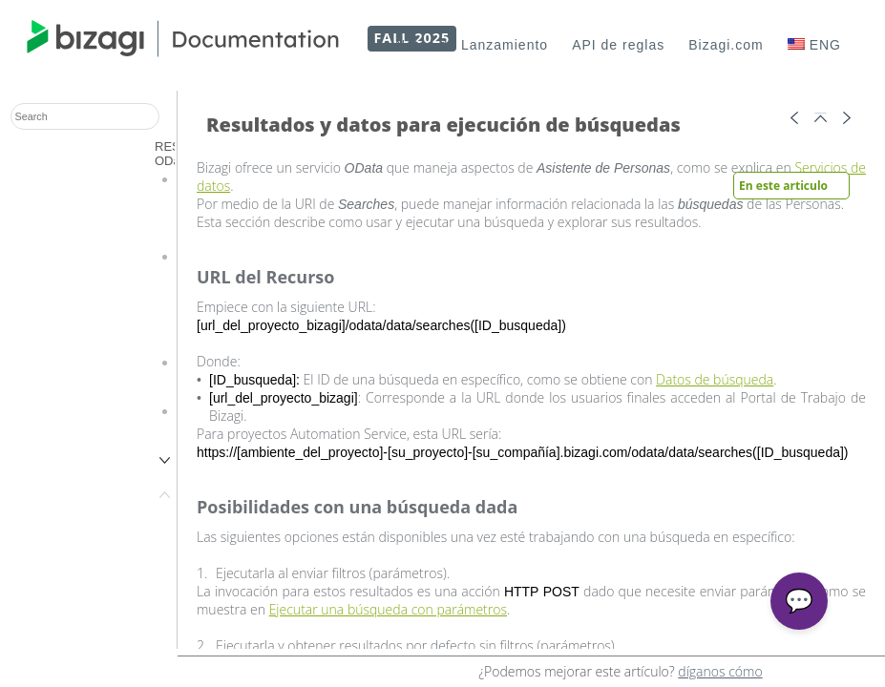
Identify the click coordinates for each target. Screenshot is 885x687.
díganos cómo (720, 671)
